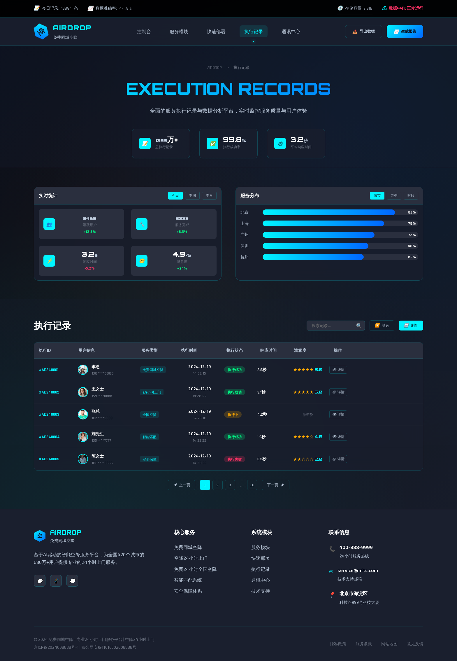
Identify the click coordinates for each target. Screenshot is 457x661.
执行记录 (253, 31)
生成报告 (405, 31)
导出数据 (363, 31)
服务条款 (364, 643)
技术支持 (260, 591)
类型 (394, 195)
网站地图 (389, 643)
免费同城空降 (188, 547)
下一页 (275, 485)
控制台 (144, 31)
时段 (410, 195)
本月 (209, 195)
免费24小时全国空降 (195, 569)
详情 (342, 370)
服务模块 (179, 31)
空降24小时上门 (191, 558)
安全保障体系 (188, 591)
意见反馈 (415, 643)
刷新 (411, 325)
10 (252, 485)
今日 (175, 195)
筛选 (382, 325)
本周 (192, 195)
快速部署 (216, 31)
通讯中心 (291, 31)
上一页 (181, 485)
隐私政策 (338, 643)
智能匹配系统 (188, 580)
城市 (377, 195)
